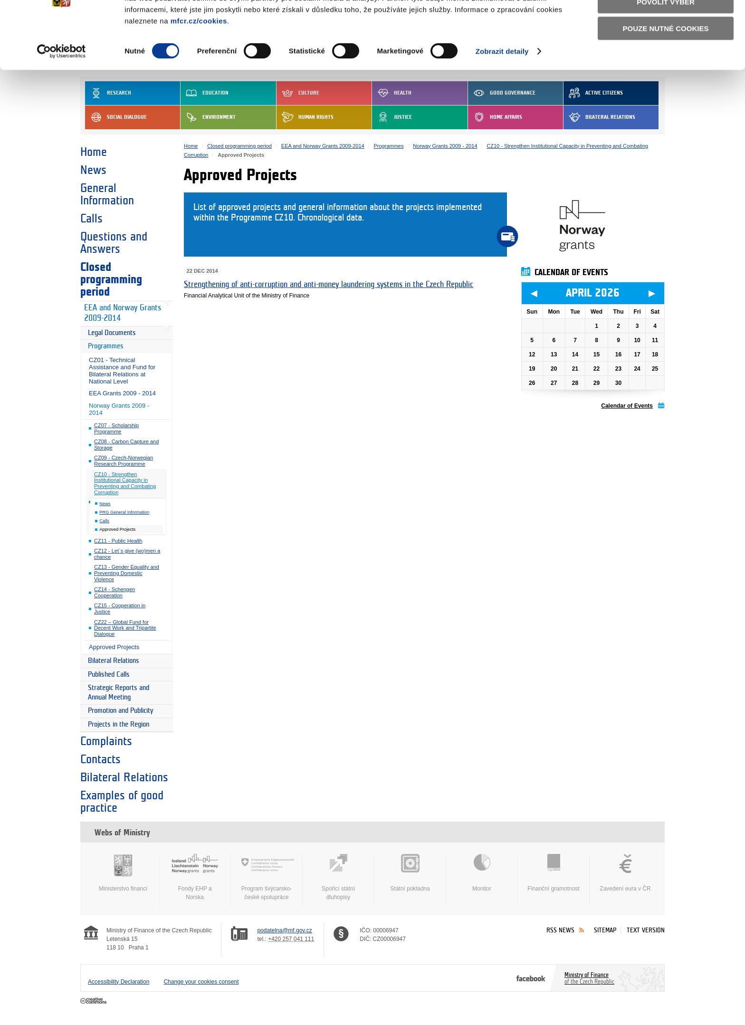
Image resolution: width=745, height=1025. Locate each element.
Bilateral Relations (113, 660)
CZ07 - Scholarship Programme (116, 428)
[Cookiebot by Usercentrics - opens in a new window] (61, 100)
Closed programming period (111, 279)
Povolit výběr (666, 50)
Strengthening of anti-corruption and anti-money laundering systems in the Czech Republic (328, 284)
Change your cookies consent (201, 981)
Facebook (530, 978)
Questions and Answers (113, 243)
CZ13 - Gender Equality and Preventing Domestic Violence (126, 573)
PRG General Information (124, 512)
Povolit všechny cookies (665, 23)
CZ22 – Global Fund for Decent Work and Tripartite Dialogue (125, 628)
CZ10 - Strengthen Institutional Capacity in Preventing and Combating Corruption (125, 483)
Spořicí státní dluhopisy (338, 877)
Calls (91, 218)
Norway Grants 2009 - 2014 (119, 409)
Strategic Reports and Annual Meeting (118, 692)
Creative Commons (94, 1001)
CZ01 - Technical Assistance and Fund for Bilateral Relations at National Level (122, 370)
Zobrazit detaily (502, 100)
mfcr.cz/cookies (199, 69)
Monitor (482, 873)
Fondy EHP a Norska (195, 877)
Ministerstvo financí (123, 873)
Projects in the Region (118, 724)
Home (93, 152)
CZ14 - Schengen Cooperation (114, 592)
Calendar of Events (627, 405)
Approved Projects (114, 647)
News (93, 170)
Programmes (106, 346)
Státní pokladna (410, 873)
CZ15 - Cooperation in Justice (119, 608)
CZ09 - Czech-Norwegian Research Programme (123, 461)
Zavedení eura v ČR (625, 873)
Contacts (100, 759)
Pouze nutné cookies (666, 77)
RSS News (560, 930)
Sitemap (605, 930)
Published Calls (109, 674)
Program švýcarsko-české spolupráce (266, 877)
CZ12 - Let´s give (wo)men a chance (127, 554)
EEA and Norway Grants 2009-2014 (122, 313)
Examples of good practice (121, 802)
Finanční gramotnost (553, 873)
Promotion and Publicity (120, 710)
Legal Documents (112, 332)
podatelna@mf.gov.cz (284, 930)
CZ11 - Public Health (118, 541)
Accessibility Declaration (118, 981)
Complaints (106, 741)
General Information (107, 194)
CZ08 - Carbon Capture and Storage (126, 444)
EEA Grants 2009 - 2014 (122, 393)
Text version (646, 930)
